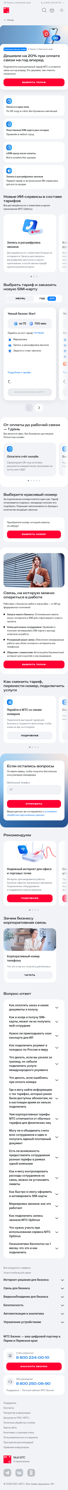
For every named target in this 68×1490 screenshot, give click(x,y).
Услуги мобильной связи (17, 1273)
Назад (10, 20)
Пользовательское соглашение (21, 1437)
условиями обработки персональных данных (32, 813)
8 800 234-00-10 (52, 2)
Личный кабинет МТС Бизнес (38, 1390)
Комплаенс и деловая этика (19, 1432)
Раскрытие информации (17, 1413)
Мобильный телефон (18, 783)
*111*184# (38, 333)
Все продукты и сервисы (17, 1268)
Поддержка (13, 1390)
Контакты (9, 1408)
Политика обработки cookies (19, 1423)
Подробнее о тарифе (19, 372)
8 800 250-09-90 (33, 1384)
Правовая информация (16, 1447)
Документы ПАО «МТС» (17, 1418)
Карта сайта (10, 1427)
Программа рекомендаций (18, 1442)
